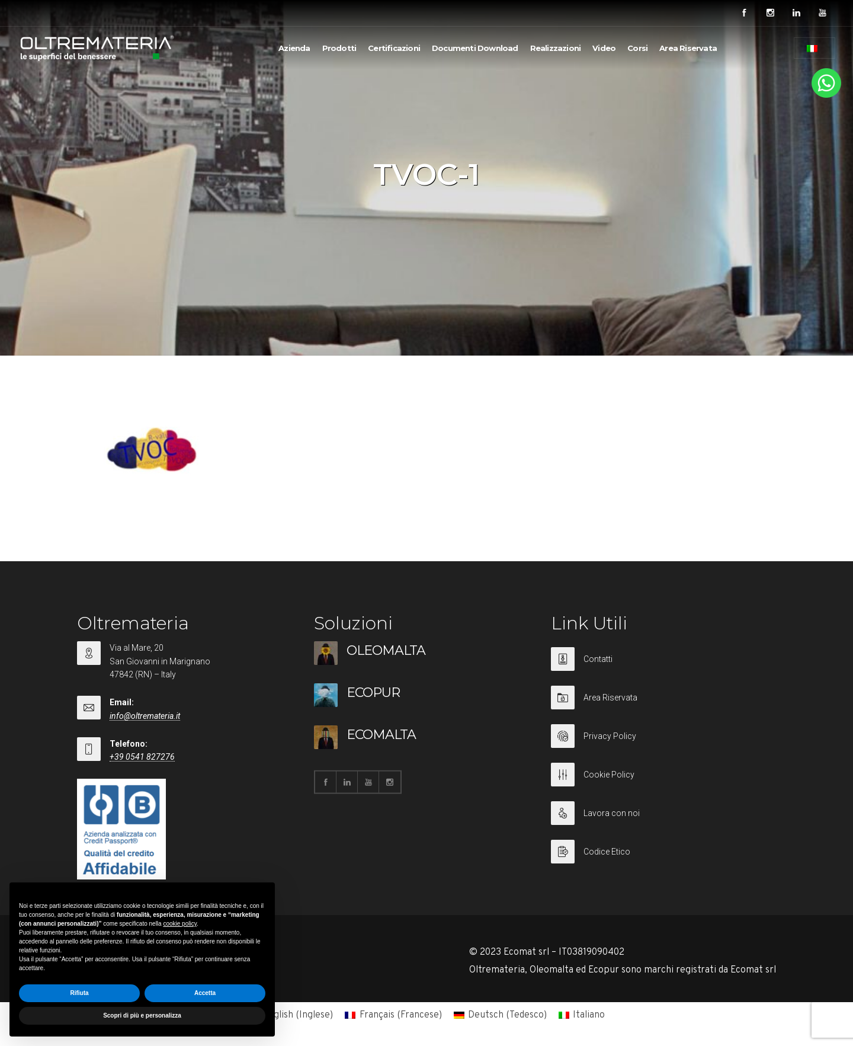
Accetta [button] (205, 993)
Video (603, 48)
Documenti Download (475, 48)
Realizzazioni (555, 48)
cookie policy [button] (180, 923)
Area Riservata (688, 48)
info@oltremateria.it (145, 716)
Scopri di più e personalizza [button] (142, 1015)
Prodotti (339, 48)
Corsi (637, 48)
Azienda (294, 48)
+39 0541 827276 (142, 757)
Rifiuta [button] (79, 993)
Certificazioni (394, 48)
